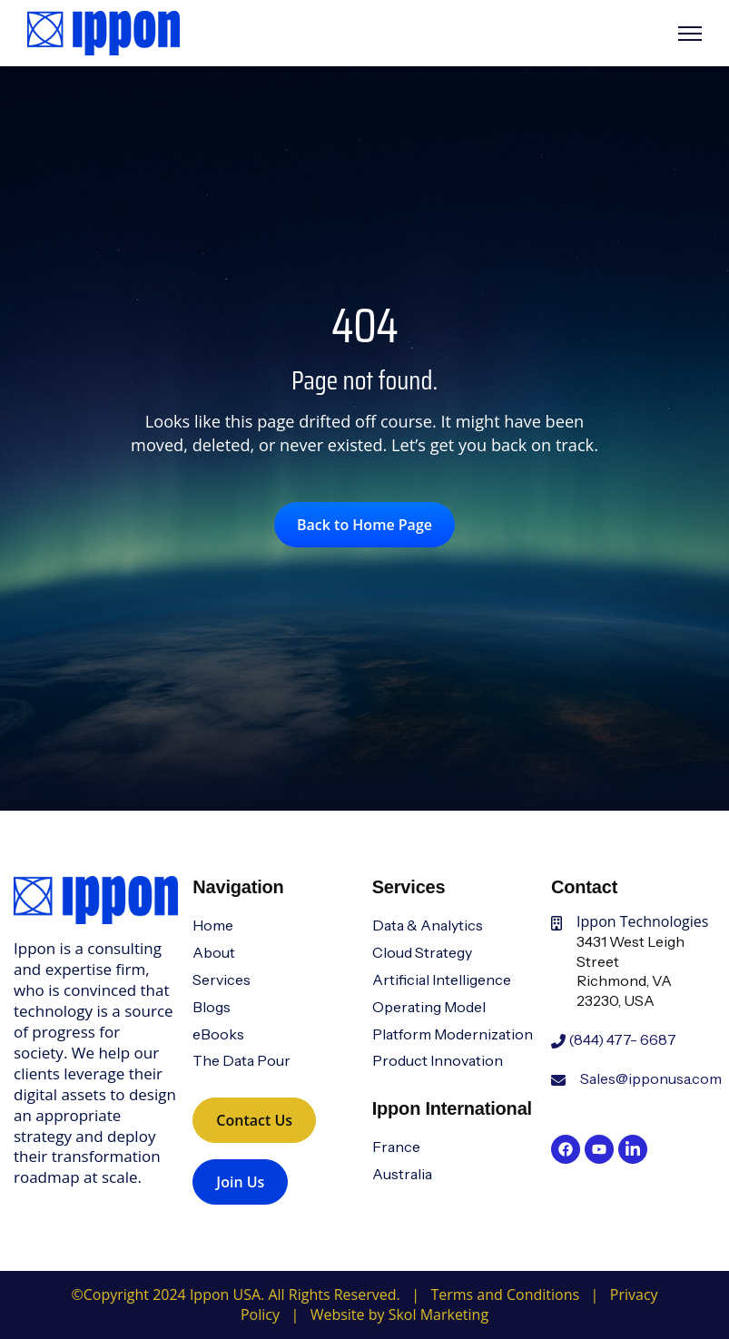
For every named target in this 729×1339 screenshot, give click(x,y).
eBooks (218, 1034)
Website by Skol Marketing (399, 1314)
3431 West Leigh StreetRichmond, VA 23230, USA (630, 970)
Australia (402, 1174)
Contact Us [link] (254, 1120)
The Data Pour (241, 1060)
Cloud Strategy (422, 952)
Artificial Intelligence (441, 979)
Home (212, 925)
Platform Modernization (452, 1034)
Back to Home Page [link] (364, 525)
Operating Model (429, 1007)
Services (221, 979)
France (396, 1146)
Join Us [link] (240, 1182)
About (213, 952)
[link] (103, 32)
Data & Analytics (427, 925)
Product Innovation (437, 1060)
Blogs (211, 1007)
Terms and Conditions (504, 1295)
